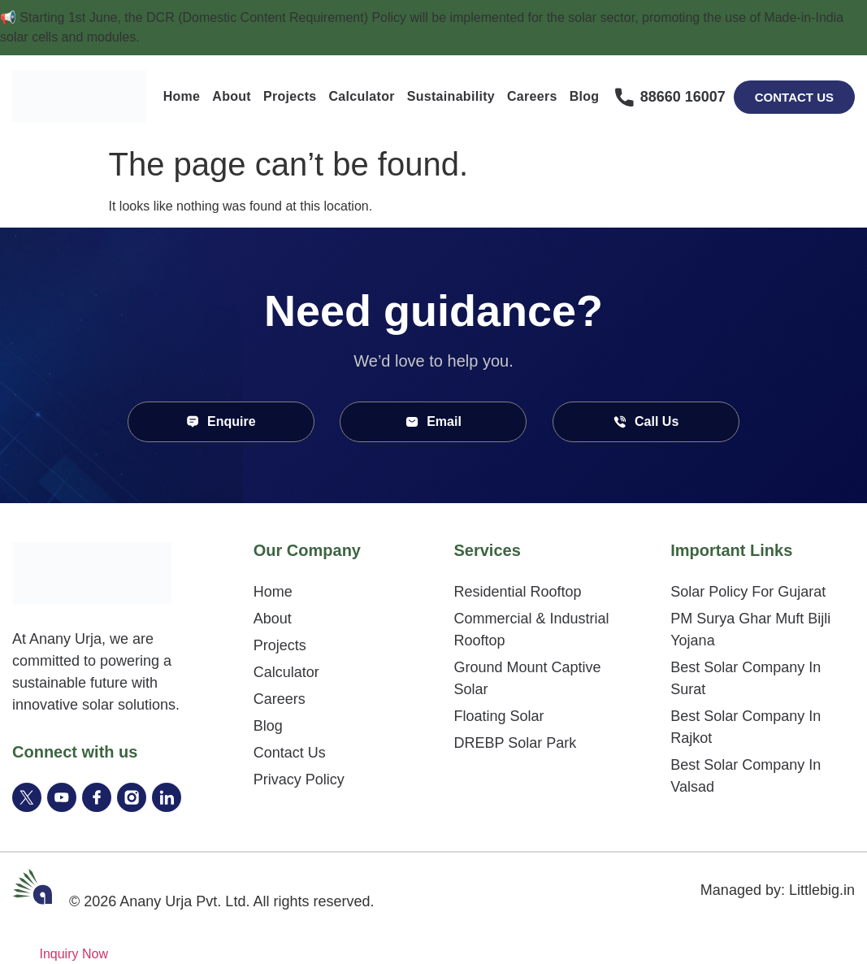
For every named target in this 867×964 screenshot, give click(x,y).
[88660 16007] (624, 97)
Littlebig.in (822, 890)
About (231, 96)
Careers (532, 96)
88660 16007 (683, 97)
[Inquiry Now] (54, 954)
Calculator (362, 96)
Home (182, 96)
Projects (290, 96)
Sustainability (451, 96)
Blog (585, 96)
